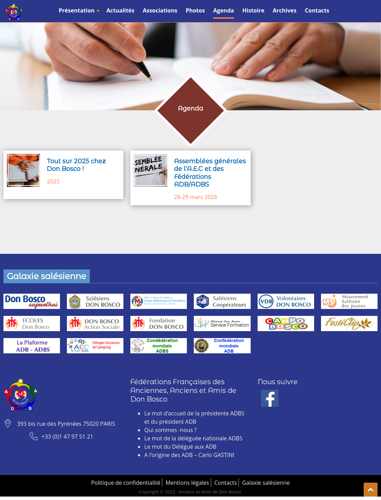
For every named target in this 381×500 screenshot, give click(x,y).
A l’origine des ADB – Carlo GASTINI (189, 455)
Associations (160, 10)
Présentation (78, 10)
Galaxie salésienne (266, 482)
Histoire (253, 10)
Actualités (120, 10)
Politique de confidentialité (125, 482)
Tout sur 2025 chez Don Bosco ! (76, 165)
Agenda (223, 10)
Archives (284, 10)
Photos (195, 10)
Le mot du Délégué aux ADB (180, 446)
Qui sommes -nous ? (170, 430)
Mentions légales (187, 482)
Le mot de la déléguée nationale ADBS (193, 438)
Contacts (317, 10)
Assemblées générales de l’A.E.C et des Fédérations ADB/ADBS (210, 173)
